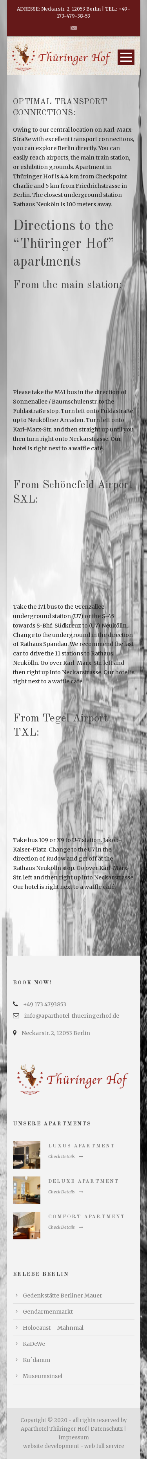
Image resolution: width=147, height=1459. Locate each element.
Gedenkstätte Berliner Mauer (62, 1295)
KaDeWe (34, 1343)
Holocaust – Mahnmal (53, 1327)
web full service (104, 1446)
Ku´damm (36, 1360)
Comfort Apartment (86, 1216)
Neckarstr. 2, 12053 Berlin (56, 1033)
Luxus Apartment (81, 1146)
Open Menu (126, 57)
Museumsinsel (42, 1376)
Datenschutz (107, 1429)
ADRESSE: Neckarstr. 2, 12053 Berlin (59, 9)
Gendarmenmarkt (48, 1311)
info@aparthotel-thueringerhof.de (71, 1015)
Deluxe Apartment (83, 1181)
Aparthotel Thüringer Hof (54, 1429)
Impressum (73, 1437)
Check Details (65, 1156)
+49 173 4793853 (44, 1004)
